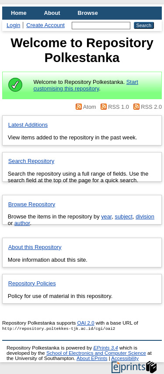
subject (124, 216)
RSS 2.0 (146, 107)
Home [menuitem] (19, 13)
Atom (85, 107)
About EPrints (92, 358)
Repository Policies (32, 283)
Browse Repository (31, 204)
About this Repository (35, 247)
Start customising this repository (85, 85)
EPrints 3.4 (105, 347)
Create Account (45, 25)
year (106, 216)
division (145, 216)
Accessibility (125, 358)
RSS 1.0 (114, 107)
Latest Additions (28, 124)
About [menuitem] (52, 13)
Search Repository (31, 161)
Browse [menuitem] (88, 13)
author (22, 223)
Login (13, 25)
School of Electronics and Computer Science (96, 353)
